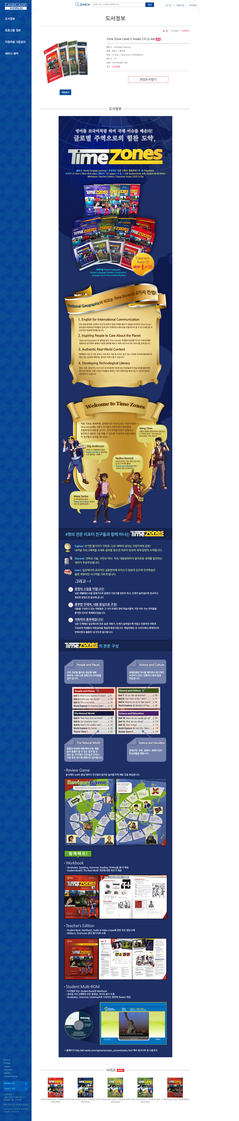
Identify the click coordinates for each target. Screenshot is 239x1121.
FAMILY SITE (9, 1089)
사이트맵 (192, 5)
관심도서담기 (148, 79)
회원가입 (180, 5)
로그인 (168, 5)
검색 (150, 5)
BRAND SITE (9, 1083)
